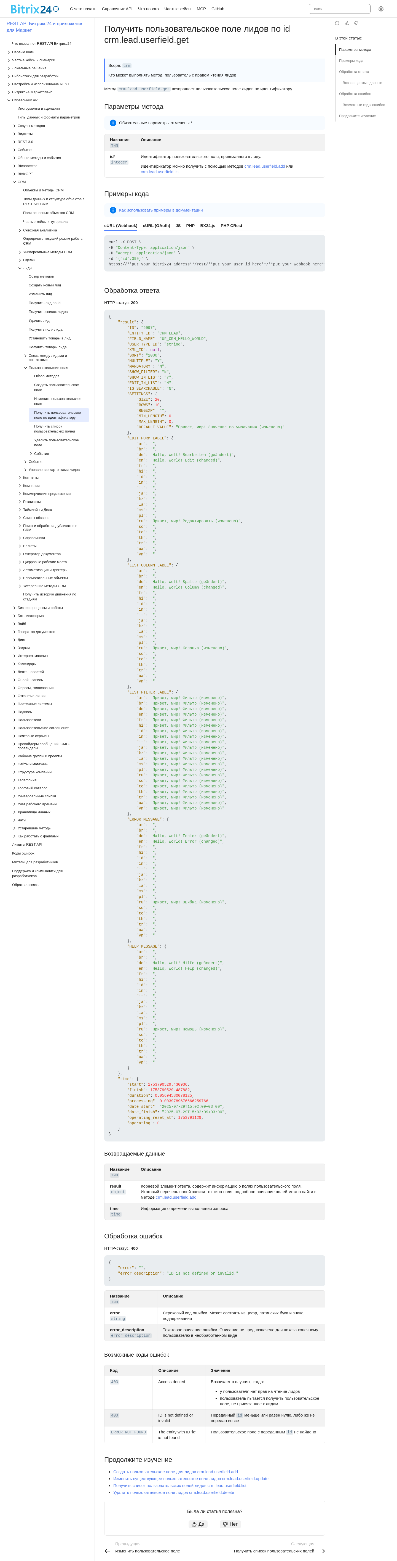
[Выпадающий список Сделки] (53, 260)
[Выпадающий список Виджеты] (50, 134)
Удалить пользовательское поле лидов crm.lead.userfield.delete (173, 1492)
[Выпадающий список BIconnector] (50, 166)
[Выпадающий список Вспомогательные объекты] (53, 578)
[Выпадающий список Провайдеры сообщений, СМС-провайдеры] (50, 746)
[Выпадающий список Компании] (53, 486)
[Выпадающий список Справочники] (53, 538)
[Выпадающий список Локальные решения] (48, 68)
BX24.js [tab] (207, 225)
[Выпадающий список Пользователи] (50, 720)
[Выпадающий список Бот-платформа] (50, 616)
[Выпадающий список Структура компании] (50, 772)
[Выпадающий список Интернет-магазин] (50, 656)
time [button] (115, 1214)
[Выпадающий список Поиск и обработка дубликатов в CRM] (53, 528)
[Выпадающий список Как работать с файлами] (50, 836)
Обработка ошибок (355, 94)
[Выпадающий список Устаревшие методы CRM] (53, 586)
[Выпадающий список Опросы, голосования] (50, 688)
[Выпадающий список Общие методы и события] (50, 158)
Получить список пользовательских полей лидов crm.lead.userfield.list (179, 1485)
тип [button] (114, 145)
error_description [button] (131, 1335)
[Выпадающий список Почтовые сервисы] (50, 736)
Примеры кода (351, 61)
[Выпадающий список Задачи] (50, 648)
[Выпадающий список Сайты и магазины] (50, 764)
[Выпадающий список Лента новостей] (50, 672)
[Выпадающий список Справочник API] (48, 100)
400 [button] (114, 1415)
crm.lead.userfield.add (265, 166)
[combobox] (339, 9)
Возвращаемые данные (362, 83)
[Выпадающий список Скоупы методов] (50, 126)
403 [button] (114, 1382)
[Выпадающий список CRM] (50, 182)
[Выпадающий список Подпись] (50, 712)
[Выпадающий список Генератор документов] (53, 554)
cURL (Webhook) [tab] (120, 225)
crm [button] (127, 66)
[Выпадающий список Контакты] (53, 478)
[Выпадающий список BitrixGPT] (50, 174)
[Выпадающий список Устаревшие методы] (50, 828)
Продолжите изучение (357, 116)
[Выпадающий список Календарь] (50, 664)
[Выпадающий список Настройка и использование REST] (48, 84)
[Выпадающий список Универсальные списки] (50, 796)
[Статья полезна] (347, 23)
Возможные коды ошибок (364, 105)
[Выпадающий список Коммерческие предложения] (53, 494)
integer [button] (119, 162)
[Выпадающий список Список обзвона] (53, 518)
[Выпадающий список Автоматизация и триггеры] (53, 570)
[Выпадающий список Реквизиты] (53, 502)
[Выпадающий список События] (50, 150)
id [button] (239, 1415)
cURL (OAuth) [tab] (156, 225)
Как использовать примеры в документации (161, 210)
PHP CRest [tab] (231, 225)
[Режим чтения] (337, 23)
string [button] (118, 1319)
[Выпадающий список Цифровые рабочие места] (53, 562)
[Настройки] (381, 9)
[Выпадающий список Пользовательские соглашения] (50, 728)
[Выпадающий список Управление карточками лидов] (56, 470)
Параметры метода (355, 50)
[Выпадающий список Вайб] (50, 624)
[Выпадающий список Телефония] (50, 780)
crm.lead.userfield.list (160, 171)
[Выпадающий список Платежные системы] (50, 704)
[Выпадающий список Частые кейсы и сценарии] (48, 60)
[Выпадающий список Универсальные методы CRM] (53, 252)
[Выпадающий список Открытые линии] (50, 696)
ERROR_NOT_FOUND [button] (128, 1432)
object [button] (118, 1192)
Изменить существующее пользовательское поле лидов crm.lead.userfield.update (191, 1478)
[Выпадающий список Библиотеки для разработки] (48, 76)
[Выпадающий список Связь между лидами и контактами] (56, 358)
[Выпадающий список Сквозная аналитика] (53, 230)
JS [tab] (178, 225)
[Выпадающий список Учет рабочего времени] (50, 804)
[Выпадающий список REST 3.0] (50, 142)
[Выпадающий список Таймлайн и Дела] (53, 510)
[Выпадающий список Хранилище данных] (50, 812)
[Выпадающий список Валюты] (53, 546)
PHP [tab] (190, 225)
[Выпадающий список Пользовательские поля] (56, 368)
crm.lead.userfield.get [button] (144, 89)
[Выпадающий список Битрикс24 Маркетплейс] (48, 92)
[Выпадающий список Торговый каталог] (50, 788)
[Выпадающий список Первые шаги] (48, 52)
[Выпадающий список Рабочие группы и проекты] (50, 756)
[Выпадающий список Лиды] (53, 268)
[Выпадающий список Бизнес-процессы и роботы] (50, 608)
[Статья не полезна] (356, 23)
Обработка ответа (354, 72)
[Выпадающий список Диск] (50, 640)
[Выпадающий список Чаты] (50, 820)
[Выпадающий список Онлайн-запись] (50, 680)
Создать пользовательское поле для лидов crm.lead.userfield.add (175, 1471)
